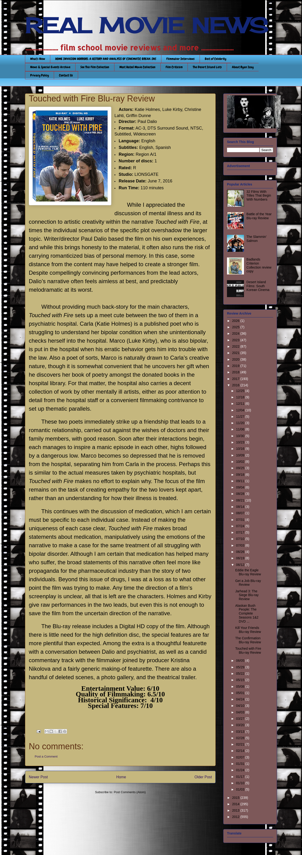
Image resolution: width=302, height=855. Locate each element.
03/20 (240, 725)
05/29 (240, 667)
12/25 (240, 391)
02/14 (240, 751)
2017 (236, 379)
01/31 (240, 764)
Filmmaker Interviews (180, 59)
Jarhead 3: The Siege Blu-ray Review (247, 595)
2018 (236, 372)
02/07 (240, 757)
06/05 (240, 660)
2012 (236, 817)
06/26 (240, 552)
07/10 (240, 539)
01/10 (240, 783)
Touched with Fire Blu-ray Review (248, 650)
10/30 (240, 436)
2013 (236, 810)
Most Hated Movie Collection (137, 67)
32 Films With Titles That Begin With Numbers (259, 196)
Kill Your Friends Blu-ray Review (248, 630)
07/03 (240, 545)
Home (121, 777)
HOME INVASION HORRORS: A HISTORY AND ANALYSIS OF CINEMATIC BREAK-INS (105, 59)
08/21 (240, 500)
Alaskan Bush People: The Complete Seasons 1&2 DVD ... (246, 613)
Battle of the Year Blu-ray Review (259, 216)
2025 (236, 327)
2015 (236, 798)
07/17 (240, 532)
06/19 (240, 558)
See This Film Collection (94, 67)
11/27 (240, 416)
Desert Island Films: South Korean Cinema (258, 286)
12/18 (240, 397)
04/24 (240, 699)
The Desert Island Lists (207, 67)
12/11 (240, 403)
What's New (37, 59)
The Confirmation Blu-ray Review (248, 640)
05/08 (240, 686)
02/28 (240, 738)
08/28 (240, 494)
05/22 (240, 673)
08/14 (240, 507)
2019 (236, 366)
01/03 (240, 789)
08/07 (240, 513)
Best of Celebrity (215, 59)
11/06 (240, 429)
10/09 (240, 455)
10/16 (240, 449)
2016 (236, 385)
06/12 (240, 565)
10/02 (240, 461)
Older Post (203, 777)
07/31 (240, 520)
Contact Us (66, 75)
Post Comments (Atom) (130, 792)
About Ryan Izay (243, 67)
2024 (236, 333)
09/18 (240, 474)
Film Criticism (174, 67)
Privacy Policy (39, 75)
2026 (236, 321)
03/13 (240, 731)
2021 (236, 353)
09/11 (240, 481)
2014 (236, 804)
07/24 (240, 526)
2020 (236, 359)
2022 (236, 346)
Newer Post (38, 777)
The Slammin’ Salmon (257, 239)
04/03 (240, 712)
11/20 (240, 423)
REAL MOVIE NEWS (146, 25)
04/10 (240, 706)
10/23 (240, 442)
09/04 (240, 487)
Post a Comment (46, 756)
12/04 (240, 410)
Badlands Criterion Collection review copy (259, 265)
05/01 (240, 693)
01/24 (240, 770)
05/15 (240, 680)
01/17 (240, 777)
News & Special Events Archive (50, 67)
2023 (236, 340)
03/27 (240, 718)
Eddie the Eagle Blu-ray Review (248, 572)
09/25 (240, 468)
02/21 (240, 744)
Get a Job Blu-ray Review (248, 583)
